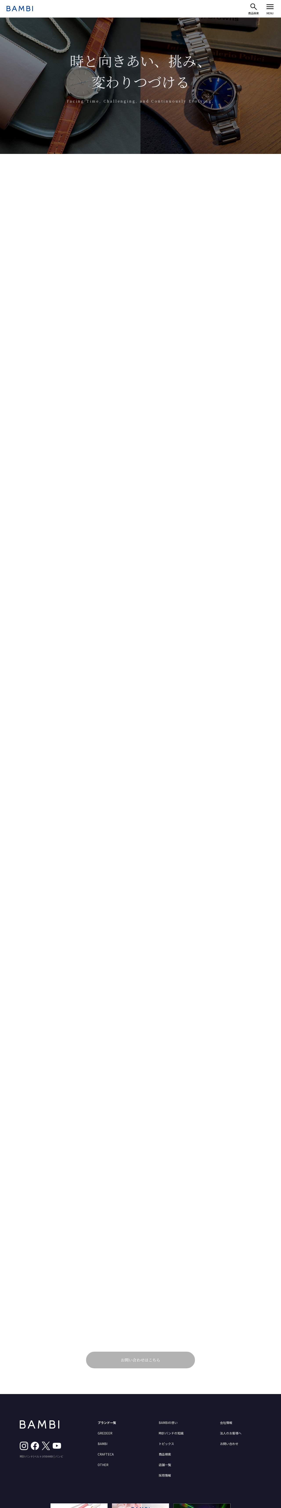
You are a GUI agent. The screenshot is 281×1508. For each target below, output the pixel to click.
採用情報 (165, 1475)
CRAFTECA (106, 1454)
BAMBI (102, 1443)
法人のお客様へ (230, 1433)
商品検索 (165, 1454)
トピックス (166, 1443)
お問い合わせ (229, 1443)
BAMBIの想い (168, 1422)
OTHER (103, 1465)
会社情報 (226, 1422)
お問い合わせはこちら (140, 1360)
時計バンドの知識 (171, 1433)
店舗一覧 (165, 1465)
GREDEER (105, 1433)
